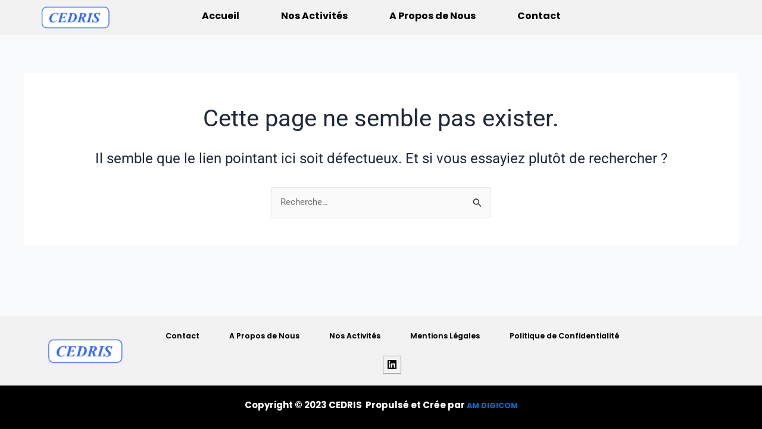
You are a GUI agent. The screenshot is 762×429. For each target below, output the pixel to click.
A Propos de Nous (432, 16)
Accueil (220, 16)
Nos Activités (314, 16)
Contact (539, 16)
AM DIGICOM (492, 405)
